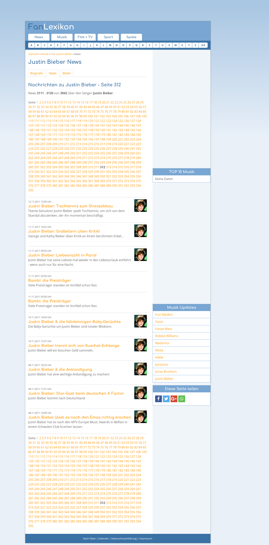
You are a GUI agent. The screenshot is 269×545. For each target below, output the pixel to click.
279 (132, 158)
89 (42, 116)
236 (102, 148)
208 (48, 144)
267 (60, 158)
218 (108, 144)
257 (114, 153)
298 (132, 162)
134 (60, 125)
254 (96, 153)
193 (72, 139)
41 (76, 107)
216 (96, 144)
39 (68, 107)
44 (89, 107)
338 (30, 176)
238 (114, 148)
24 (120, 102)
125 (120, 121)
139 (90, 125)
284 (48, 162)
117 (72, 121)
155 (72, 130)
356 (138, 176)
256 (108, 153)
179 (102, 135)
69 (76, 111)
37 (59, 107)
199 (108, 139)
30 (30, 107)
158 (90, 130)
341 (48, 176)
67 (68, 111)
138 (84, 125)
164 (126, 130)
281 (30, 162)
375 (138, 181)
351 (108, 176)
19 (99, 102)
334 (120, 172)
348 (90, 176)
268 (66, 158)
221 (126, 144)
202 (126, 139)
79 (119, 111)
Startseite (33, 54)
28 (137, 102)
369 (102, 181)
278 (126, 158)
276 (114, 158)
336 (132, 172)
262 (30, 158)
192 (66, 139)
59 (34, 111)
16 (86, 102)
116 (66, 121)
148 (30, 130)
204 (138, 139)
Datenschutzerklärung (124, 538)
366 (84, 181)
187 (36, 139)
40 (72, 107)
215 (90, 144)
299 (138, 162)
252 (84, 153)
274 (102, 158)
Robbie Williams (166, 336)
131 (42, 125)
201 (120, 139)
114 (54, 121)
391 (120, 185)
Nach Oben (89, 538)
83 (136, 111)
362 (60, 181)
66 (64, 111)
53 (127, 107)
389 (108, 185)
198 (102, 139)
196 (90, 139)
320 (36, 172)
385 (84, 185)
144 (120, 125)
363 (66, 181)
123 (108, 121)
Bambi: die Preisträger (49, 280)
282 (36, 162)
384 (78, 185)
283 (42, 162)
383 (72, 185)
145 (126, 125)
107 (132, 116)
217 (102, 144)
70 (81, 111)
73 (93, 111)
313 (108, 167)
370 (108, 181)
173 (66, 135)
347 (84, 176)
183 (126, 135)
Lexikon (51, 27)
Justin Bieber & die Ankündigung (60, 370)
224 (30, 148)
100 (90, 116)
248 (60, 153)
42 (81, 107)
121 (96, 121)
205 (30, 144)
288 (72, 162)
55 (136, 107)
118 (78, 121)
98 (81, 116)
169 (42, 135)
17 (91, 102)
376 (30, 185)
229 (60, 148)
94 (64, 116)
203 (132, 139)
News (39, 37)
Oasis (159, 322)
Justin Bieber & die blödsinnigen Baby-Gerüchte (74, 322)
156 (78, 130)
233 (84, 148)
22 (112, 102)
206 (36, 144)
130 (36, 125)
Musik (62, 37)
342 (54, 176)
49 (110, 107)
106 (126, 116)
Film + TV (85, 37)
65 (59, 111)
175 (78, 135)
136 (72, 125)
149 (36, 130)
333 (114, 172)
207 (42, 144)
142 (108, 125)
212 (72, 144)
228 (54, 148)
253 (90, 153)
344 (66, 176)
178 (96, 135)
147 (138, 125)
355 (132, 176)
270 (78, 158)
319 (30, 172)
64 (55, 111)
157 (84, 130)
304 (54, 167)
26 (129, 102)
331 (102, 172)
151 (48, 130)
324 (60, 172)
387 (96, 185)
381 (60, 185)
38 (64, 107)
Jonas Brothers (166, 371)
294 (108, 162)
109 (144, 116)
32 (38, 107)
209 (54, 144)
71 (85, 111)
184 (132, 135)
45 (93, 107)
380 (54, 185)
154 (66, 130)
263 (36, 158)
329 (90, 172)
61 (42, 111)
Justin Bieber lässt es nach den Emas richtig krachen (79, 417)
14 (78, 102)
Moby (159, 350)
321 (42, 172)
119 (84, 121)
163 (120, 130)
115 (60, 121)
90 (47, 116)
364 (72, 181)
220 (120, 144)
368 (96, 181)
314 (114, 167)
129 (30, 125)
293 (102, 162)
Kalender (103, 538)
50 (115, 107)
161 (108, 130)
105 (120, 116)
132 (48, 125)
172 (60, 135)
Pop (53, 54)
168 (36, 135)
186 (30, 139)
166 (138, 130)
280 (138, 158)
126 (126, 121)
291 (90, 162)
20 (103, 102)
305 (60, 167)
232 (78, 148)
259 (126, 153)
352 (114, 176)
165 (132, 130)
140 (96, 125)
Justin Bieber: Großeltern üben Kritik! (64, 231)
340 (42, 176)
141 (102, 125)
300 (30, 167)
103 (108, 116)
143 (114, 125)
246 (48, 153)
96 (72, 116)
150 (42, 130)
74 (98, 111)
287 (66, 162)
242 (138, 148)
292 (96, 162)
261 (138, 153)
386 (90, 185)
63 (51, 111)
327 (78, 172)
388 (102, 185)
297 (126, 162)
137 (78, 125)
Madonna (162, 343)
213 (78, 144)
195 (84, 139)
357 (30, 181)
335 (126, 172)
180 (108, 135)
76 (106, 111)
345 (72, 176)
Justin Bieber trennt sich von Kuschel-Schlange (73, 346)
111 (36, 121)
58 (30, 111)
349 (96, 176)
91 (51, 116)
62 (47, 111)
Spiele (131, 37)
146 (132, 125)
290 (84, 162)
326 (72, 172)
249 (66, 153)
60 (38, 111)
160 (102, 130)
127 (132, 121)
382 (66, 185)
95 (68, 116)
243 (30, 153)
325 (66, 172)
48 (106, 107)
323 (54, 172)
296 (120, 162)
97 (76, 116)
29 (142, 102)
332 (108, 172)
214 (84, 144)
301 (36, 167)
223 (138, 144)
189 (48, 139)
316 (126, 167)
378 (42, 185)
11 (65, 102)
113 (48, 121)
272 (90, 158)
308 (78, 167)
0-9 (203, 45)
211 (66, 144)
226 (42, 148)
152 (54, 130)
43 (85, 107)
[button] (158, 398)
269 (72, 158)
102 (102, 116)
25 (125, 102)
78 (115, 111)
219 (114, 144)
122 (102, 121)
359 (42, 181)
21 (108, 102)
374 (132, 181)
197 (96, 139)
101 (96, 116)
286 (60, 162)
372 (120, 181)
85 (144, 111)
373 (126, 181)
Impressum (145, 538)
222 (132, 144)
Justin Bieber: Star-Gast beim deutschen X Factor (76, 393)
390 (114, 185)
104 (114, 116)
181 (114, 135)
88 (38, 116)
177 (90, 135)
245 (42, 153)
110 (30, 121)
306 (66, 167)
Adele (159, 357)
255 (102, 153)
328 (84, 172)
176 (84, 135)
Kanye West (163, 329)
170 (48, 135)
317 (132, 167)
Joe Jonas (161, 364)
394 (138, 185)
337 (138, 172)
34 (47, 107)
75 (102, 111)
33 (42, 107)
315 (120, 167)
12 (69, 102)
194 (78, 139)
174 (72, 135)
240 (126, 148)
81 (127, 111)
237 (108, 148)
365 (78, 181)
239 (120, 148)
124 (114, 121)
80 (123, 111)
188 (42, 139)
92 (55, 116)
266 (54, 158)
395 (30, 190)
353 (120, 176)
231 (72, 148)
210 (60, 144)
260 (132, 153)
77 (110, 111)
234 (90, 148)
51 (119, 107)
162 (114, 130)
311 (96, 167)
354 (126, 176)
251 (78, 153)
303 (48, 167)
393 (132, 185)
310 (90, 167)
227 (48, 148)
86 (30, 116)
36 (55, 107)
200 (114, 139)
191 (60, 139)
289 (78, 162)
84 (140, 111)
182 (120, 135)
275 (108, 158)
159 (96, 130)
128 (138, 121)
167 (30, 135)
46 (98, 107)
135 (66, 125)
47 (102, 107)
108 (138, 116)
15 (82, 102)
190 (54, 139)
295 (114, 162)
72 (89, 111)
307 (72, 167)
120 (90, 121)
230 (66, 148)
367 (90, 181)
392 (126, 185)
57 (144, 107)
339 (36, 176)
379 (48, 185)
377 (36, 185)
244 (36, 153)
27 (133, 102)
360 (48, 181)
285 (54, 162)
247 (54, 153)
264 (42, 158)
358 (36, 181)
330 (96, 172)
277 (120, 158)
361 (54, 181)
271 (84, 158)
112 (42, 121)
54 (132, 107)
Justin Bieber (65, 54)
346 (78, 176)
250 (72, 153)
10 (61, 102)
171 (54, 135)
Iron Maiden (164, 314)
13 (74, 102)
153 (60, 130)
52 (123, 107)
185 (138, 135)
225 (36, 148)
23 (116, 102)
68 (72, 111)
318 (138, 167)
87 (34, 116)
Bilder (67, 73)
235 (96, 148)
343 (60, 176)
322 (48, 172)
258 (120, 153)
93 (59, 116)
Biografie (36, 73)
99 (85, 116)
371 (114, 181)
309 (84, 167)
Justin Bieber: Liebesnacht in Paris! (62, 255)
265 (48, 158)
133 (54, 125)
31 (34, 107)
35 (51, 107)
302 (42, 167)
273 (96, 158)
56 (140, 107)
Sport (108, 37)
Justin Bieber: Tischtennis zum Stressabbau (70, 206)
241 (132, 148)
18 (95, 102)
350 (102, 176)
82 (132, 111)
